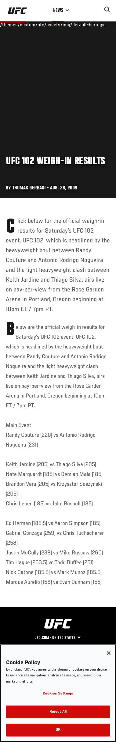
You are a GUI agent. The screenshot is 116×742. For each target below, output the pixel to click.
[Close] (108, 653)
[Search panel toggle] (107, 9)
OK (58, 730)
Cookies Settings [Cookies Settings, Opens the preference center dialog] (58, 694)
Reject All (58, 712)
